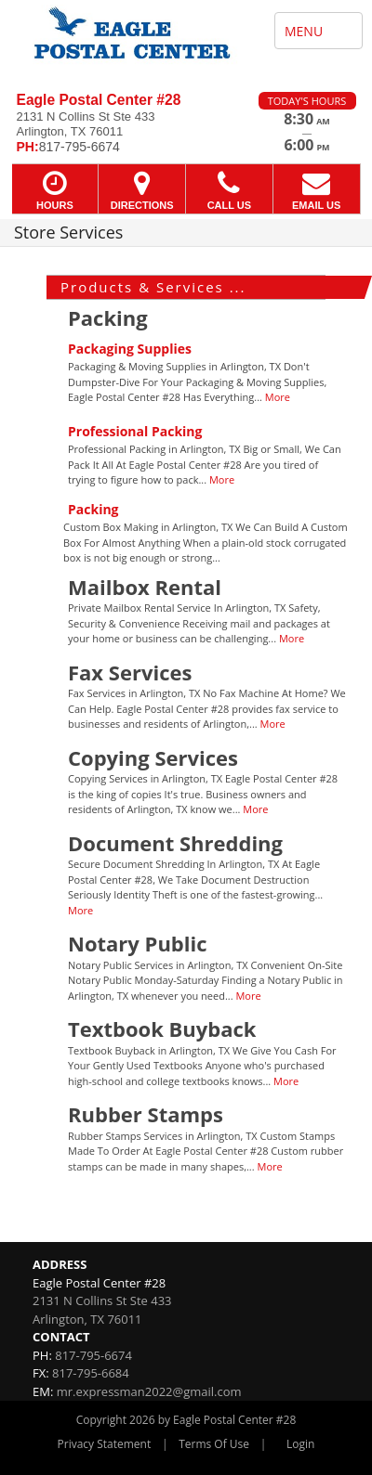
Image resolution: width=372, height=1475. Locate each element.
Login (300, 1444)
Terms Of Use (214, 1444)
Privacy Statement (105, 1444)
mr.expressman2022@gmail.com (149, 1391)
